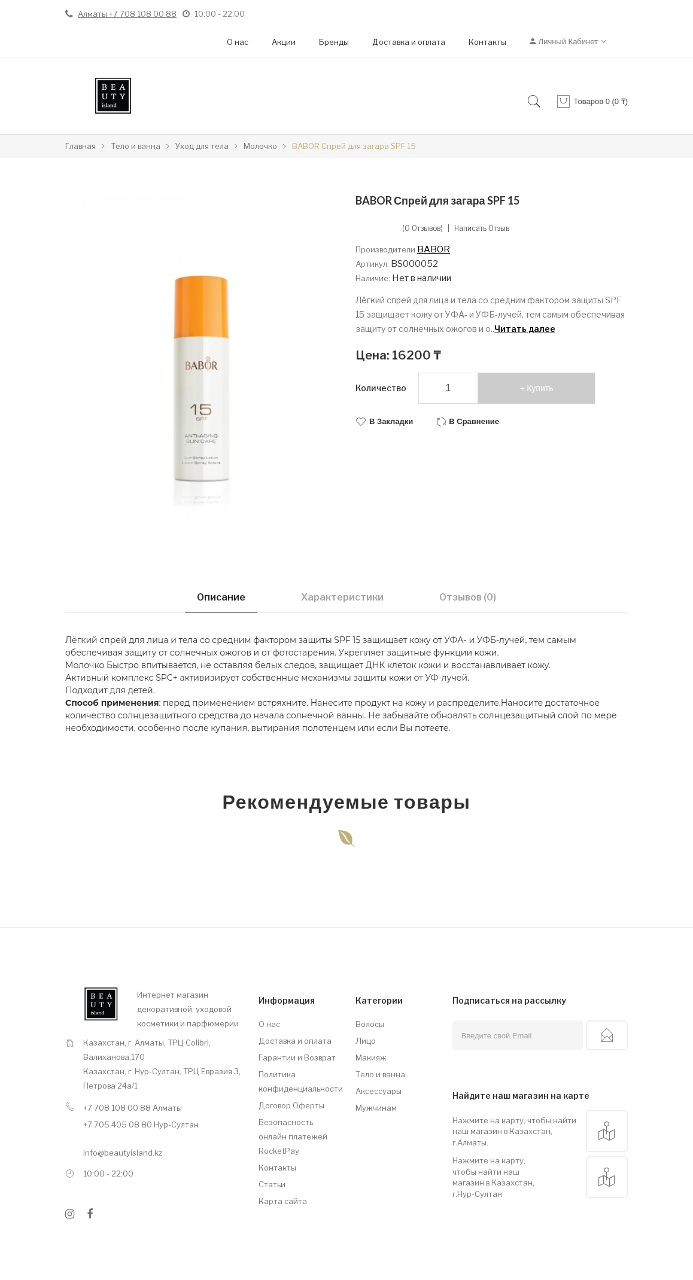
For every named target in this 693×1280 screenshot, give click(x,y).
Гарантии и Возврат (297, 1057)
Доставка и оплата (408, 42)
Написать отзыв (481, 228)
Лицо (365, 1041)
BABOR (433, 249)
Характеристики (342, 597)
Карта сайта (283, 1201)
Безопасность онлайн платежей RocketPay (293, 1136)
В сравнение (474, 421)
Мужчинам (376, 1108)
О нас (237, 42)
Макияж (371, 1057)
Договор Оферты (291, 1105)
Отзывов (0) (467, 597)
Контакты (487, 42)
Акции (284, 42)
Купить (540, 388)
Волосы (369, 1024)
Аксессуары (378, 1091)
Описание (221, 597)
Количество (380, 388)
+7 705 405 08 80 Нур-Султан (141, 1124)
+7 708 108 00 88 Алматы (132, 1108)
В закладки (391, 421)
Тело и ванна (380, 1074)
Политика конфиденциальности (298, 1081)
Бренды (334, 42)
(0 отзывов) (422, 228)
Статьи (272, 1184)
